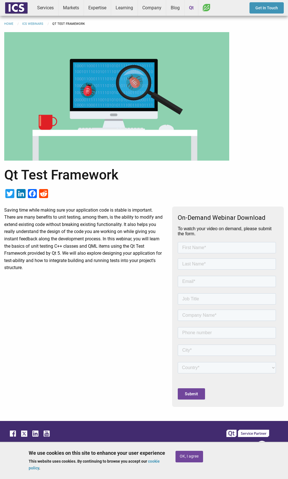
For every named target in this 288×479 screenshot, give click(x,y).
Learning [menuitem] (124, 7)
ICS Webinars (32, 24)
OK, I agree (189, 456)
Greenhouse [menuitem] (206, 7)
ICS (16, 7)
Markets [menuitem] (71, 7)
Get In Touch (266, 8)
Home (8, 24)
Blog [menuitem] (175, 7)
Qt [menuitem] (191, 7)
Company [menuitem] (151, 7)
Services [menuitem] (45, 7)
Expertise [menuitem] (97, 7)
